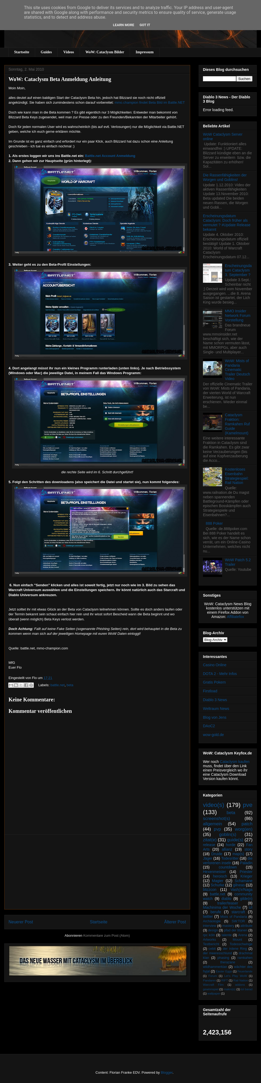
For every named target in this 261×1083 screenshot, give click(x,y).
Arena (242, 935)
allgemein (212, 823)
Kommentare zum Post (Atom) (106, 935)
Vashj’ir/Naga (241, 889)
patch (247, 823)
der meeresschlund (217, 953)
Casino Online (214, 665)
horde (230, 845)
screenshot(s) (216, 818)
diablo (226, 898)
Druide (216, 854)
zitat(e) (210, 839)
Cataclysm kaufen (235, 761)
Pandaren (209, 980)
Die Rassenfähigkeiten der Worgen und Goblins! (225, 177)
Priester (246, 872)
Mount (237, 939)
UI (250, 907)
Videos (68, 52)
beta (70, 685)
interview (209, 926)
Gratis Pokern (214, 682)
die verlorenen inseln (227, 860)
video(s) (213, 805)
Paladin (246, 863)
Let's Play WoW (235, 975)
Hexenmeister (214, 872)
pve (247, 805)
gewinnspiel (210, 989)
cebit (212, 949)
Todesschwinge (241, 944)
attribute (246, 926)
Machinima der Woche (222, 907)
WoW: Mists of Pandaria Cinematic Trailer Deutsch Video (237, 370)
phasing (223, 958)
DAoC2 (209, 726)
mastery (228, 926)
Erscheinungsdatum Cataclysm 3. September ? (238, 270)
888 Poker (214, 523)
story (248, 849)
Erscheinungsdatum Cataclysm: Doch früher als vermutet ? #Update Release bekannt (226, 222)
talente (227, 935)
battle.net (57, 685)
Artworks (209, 939)
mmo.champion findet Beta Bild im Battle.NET (150, 102)
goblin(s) (227, 834)
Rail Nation (240, 980)
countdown (228, 867)
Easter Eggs (224, 971)
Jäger (207, 858)
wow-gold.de (213, 735)
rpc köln (209, 935)
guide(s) (235, 839)
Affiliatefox (235, 617)
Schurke (217, 885)
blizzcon (210, 889)
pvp (217, 829)
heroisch (220, 876)
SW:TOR (238, 921)
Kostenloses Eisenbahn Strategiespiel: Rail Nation (237, 476)
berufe (215, 912)
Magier (217, 881)
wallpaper (213, 993)
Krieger (246, 876)
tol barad (246, 989)
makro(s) (229, 989)
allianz (227, 849)
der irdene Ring (235, 949)
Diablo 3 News (215, 700)
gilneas (239, 885)
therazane (227, 962)
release (209, 845)
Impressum (144, 52)
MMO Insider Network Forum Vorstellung (238, 315)
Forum (212, 975)
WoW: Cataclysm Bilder (104, 52)
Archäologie (212, 921)
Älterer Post (175, 922)
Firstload (210, 691)
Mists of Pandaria (233, 917)
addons (240, 984)
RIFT (224, 980)
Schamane (243, 881)
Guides (46, 52)
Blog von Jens (214, 717)
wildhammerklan (215, 967)
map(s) (238, 854)
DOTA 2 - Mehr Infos (220, 674)
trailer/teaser (227, 903)
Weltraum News (216, 708)
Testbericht (211, 944)
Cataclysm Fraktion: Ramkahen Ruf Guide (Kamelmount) (237, 424)
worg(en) (243, 829)
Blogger (167, 1072)
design (213, 930)
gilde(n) (246, 898)
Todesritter (230, 858)
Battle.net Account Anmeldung (110, 156)
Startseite (21, 52)
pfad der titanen (235, 930)
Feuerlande (244, 971)
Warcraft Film (213, 984)
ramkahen (245, 958)
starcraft (238, 912)
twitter (208, 916)
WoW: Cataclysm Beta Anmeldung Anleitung (60, 79)
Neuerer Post (21, 922)
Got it (145, 25)
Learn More (123, 25)
